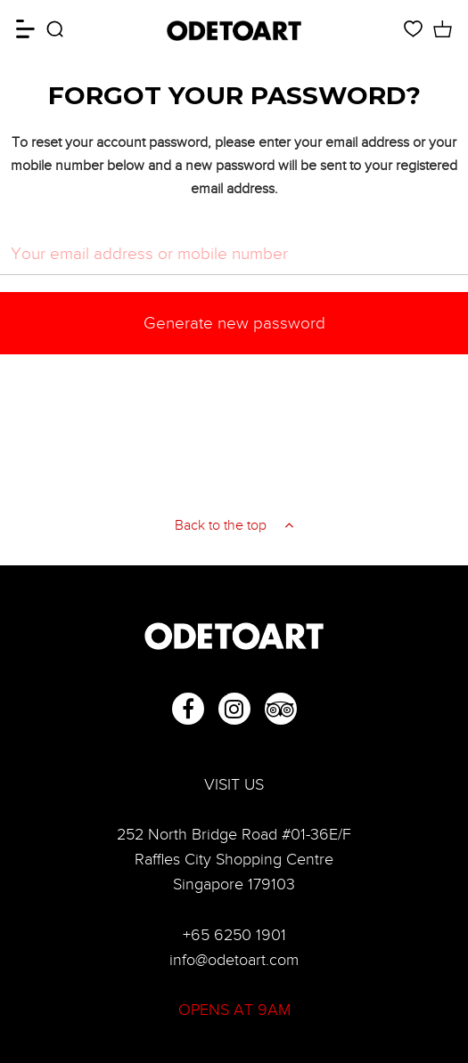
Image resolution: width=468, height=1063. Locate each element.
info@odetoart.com (234, 960)
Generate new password (234, 322)
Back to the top (234, 525)
